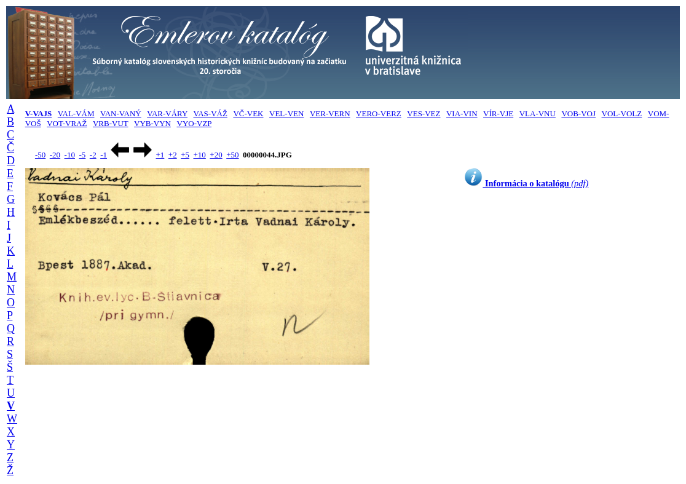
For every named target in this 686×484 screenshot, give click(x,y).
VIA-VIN (462, 113)
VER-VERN (330, 113)
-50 (40, 154)
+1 (160, 154)
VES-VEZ (423, 113)
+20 (216, 154)
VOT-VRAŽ (67, 123)
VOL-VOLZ (622, 113)
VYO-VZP (194, 123)
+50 (232, 154)
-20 (55, 154)
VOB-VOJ (578, 113)
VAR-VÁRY (167, 113)
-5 (82, 154)
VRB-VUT (110, 123)
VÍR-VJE (498, 113)
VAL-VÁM (76, 113)
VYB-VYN (152, 123)
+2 (172, 154)
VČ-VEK (248, 113)
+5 (185, 154)
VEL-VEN (286, 113)
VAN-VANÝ (120, 113)
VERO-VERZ (378, 113)
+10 (200, 154)
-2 (93, 154)
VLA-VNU (537, 113)
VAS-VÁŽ (210, 113)
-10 (70, 154)
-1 (103, 154)
